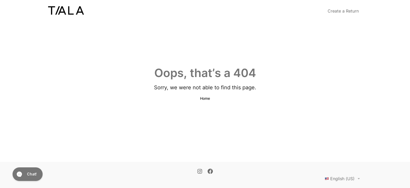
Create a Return (343, 11)
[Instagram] (200, 171)
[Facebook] (210, 171)
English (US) (343, 178)
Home (205, 98)
